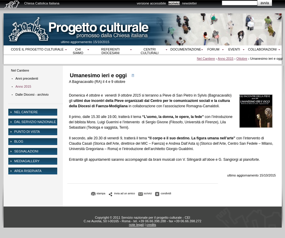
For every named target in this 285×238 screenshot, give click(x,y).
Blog (18, 141)
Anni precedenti (26, 78)
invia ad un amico (124, 193)
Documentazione (186, 49)
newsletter (189, 3)
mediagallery (26, 161)
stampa (101, 193)
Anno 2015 (225, 58)
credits (151, 224)
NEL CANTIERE (26, 112)
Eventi (234, 49)
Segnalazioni (26, 151)
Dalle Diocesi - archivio (32, 94)
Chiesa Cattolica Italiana (42, 3)
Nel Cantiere (206, 58)
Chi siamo (78, 51)
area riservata (28, 171)
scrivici (174, 3)
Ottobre (241, 58)
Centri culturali (149, 51)
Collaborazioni (262, 49)
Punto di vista (27, 131)
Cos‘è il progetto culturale (37, 49)
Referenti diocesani (110, 51)
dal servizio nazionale (35, 122)
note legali (136, 224)
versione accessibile (151, 3)
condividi (166, 193)
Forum (213, 49)
